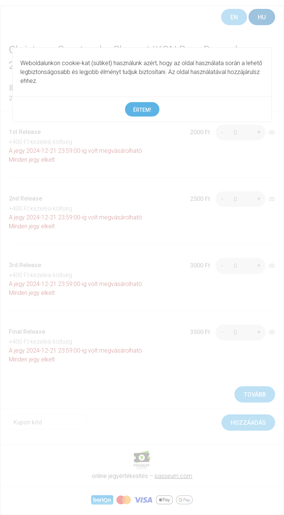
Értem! (142, 110)
